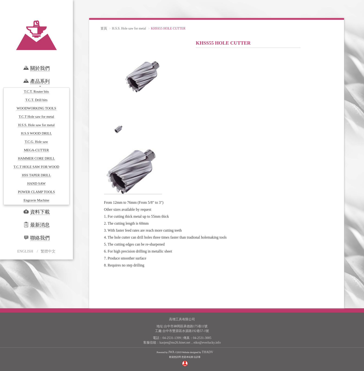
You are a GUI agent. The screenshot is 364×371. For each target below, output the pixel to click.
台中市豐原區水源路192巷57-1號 (185, 331)
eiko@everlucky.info (207, 342)
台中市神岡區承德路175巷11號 (186, 326)
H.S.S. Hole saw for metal (129, 28)
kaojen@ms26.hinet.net (174, 342)
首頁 (104, 28)
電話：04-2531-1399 (167, 338)
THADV (207, 352)
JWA (171, 352)
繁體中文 (48, 251)
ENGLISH (25, 251)
